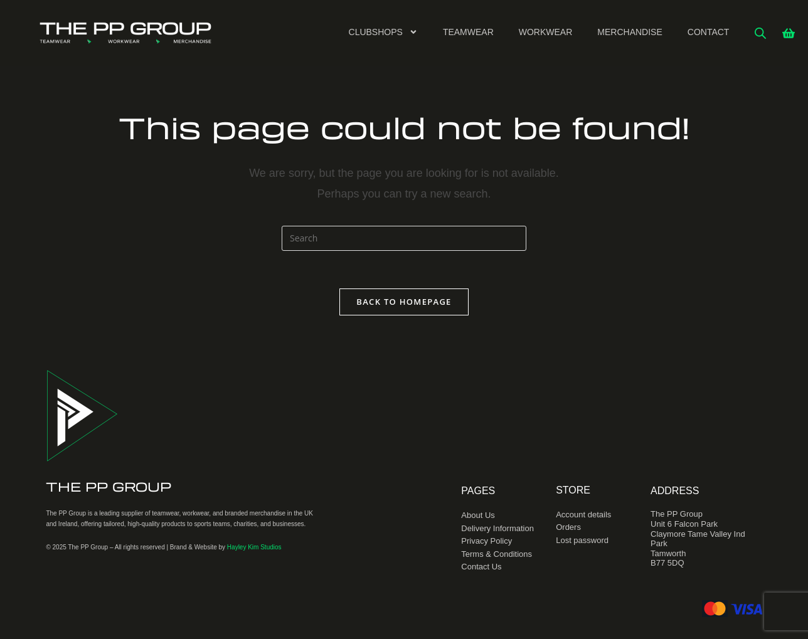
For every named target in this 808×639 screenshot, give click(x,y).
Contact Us (481, 566)
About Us (477, 515)
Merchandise (629, 32)
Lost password (582, 540)
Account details (583, 514)
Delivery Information (497, 528)
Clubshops (383, 32)
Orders (568, 527)
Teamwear (468, 32)
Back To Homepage (403, 301)
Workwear (546, 32)
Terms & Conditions (496, 554)
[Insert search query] (404, 238)
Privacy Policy (486, 541)
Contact (709, 32)
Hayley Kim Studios (254, 547)
